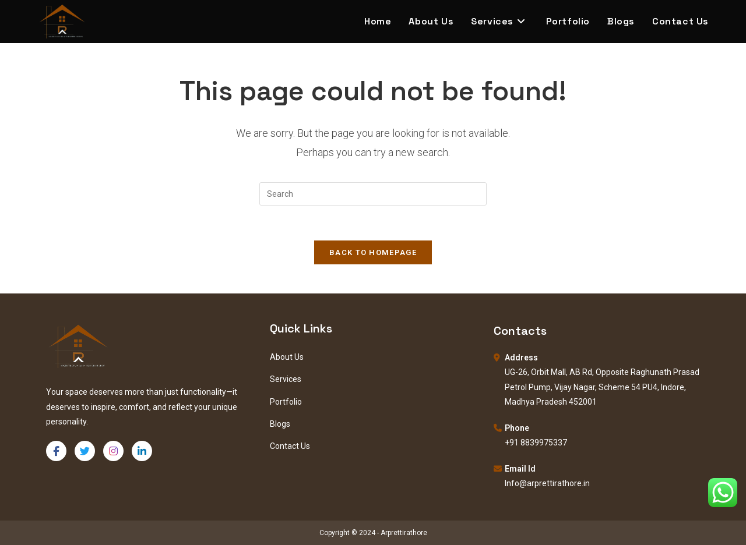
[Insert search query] (373, 194)
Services (285, 379)
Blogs (280, 424)
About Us (287, 357)
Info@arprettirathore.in (547, 483)
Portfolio (286, 401)
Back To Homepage (373, 252)
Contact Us (290, 446)
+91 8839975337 (536, 442)
